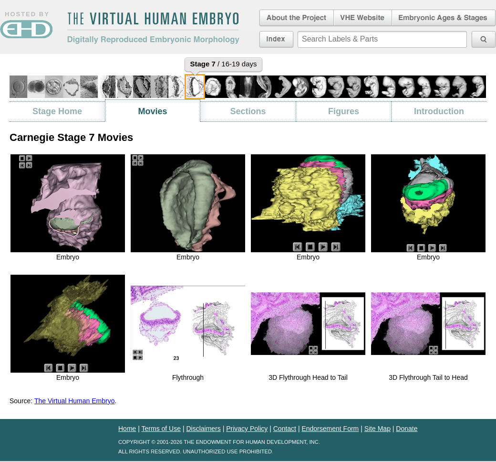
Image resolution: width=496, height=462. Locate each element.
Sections (248, 111)
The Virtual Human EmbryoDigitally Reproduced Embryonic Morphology (153, 28)
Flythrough (188, 377)
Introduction (439, 111)
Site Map (377, 428)
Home (127, 428)
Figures (343, 111)
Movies (152, 111)
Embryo (67, 257)
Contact (284, 428)
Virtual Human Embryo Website (362, 18)
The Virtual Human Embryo (74, 401)
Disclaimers (203, 428)
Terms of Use (161, 428)
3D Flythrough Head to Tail (308, 377)
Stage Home (57, 111)
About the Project (295, 18)
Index (276, 39)
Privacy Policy (247, 428)
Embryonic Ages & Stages (444, 18)
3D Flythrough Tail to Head (428, 377)
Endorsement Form (330, 428)
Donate (406, 428)
